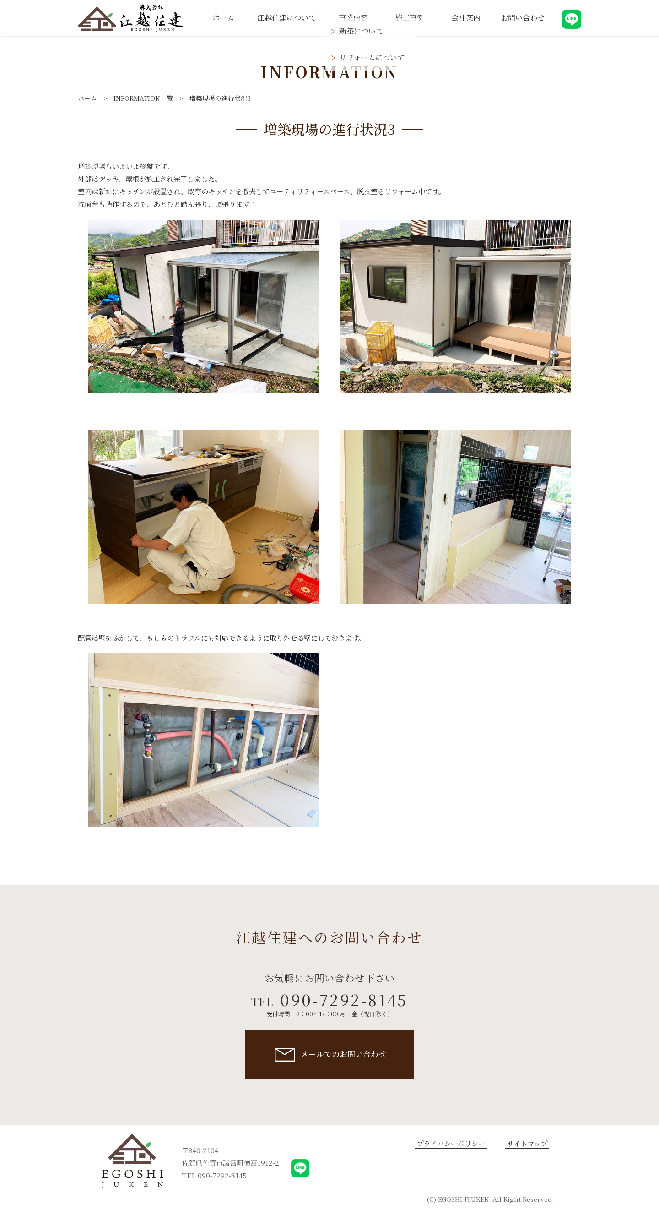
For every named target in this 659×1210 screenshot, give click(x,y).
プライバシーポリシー (450, 1143)
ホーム (87, 98)
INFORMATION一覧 (143, 98)
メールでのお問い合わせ (343, 1053)
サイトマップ (527, 1143)
